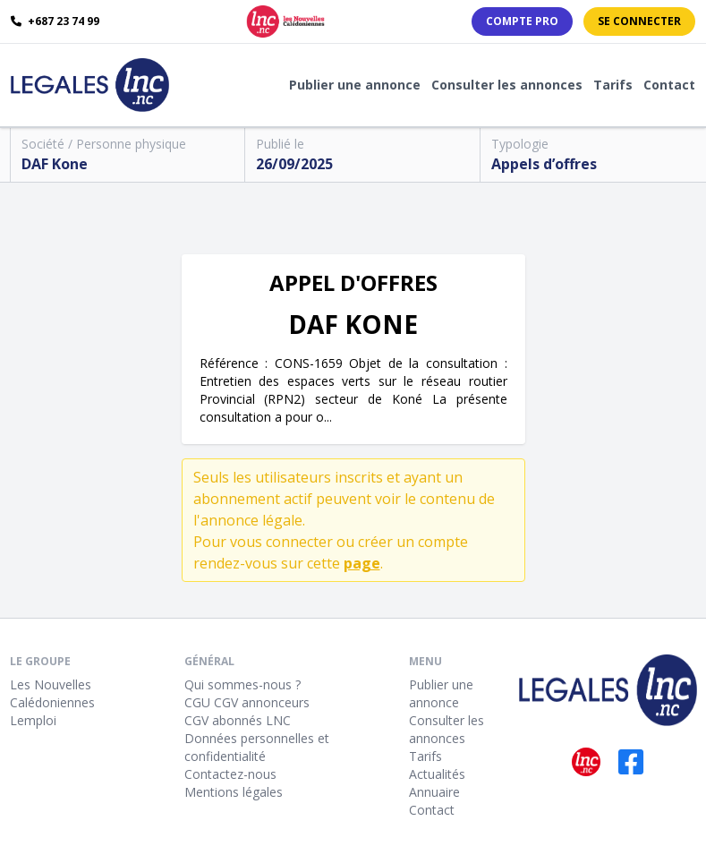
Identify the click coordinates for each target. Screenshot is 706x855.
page (362, 563)
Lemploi (33, 720)
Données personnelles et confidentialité (256, 747)
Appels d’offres (544, 164)
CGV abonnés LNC (237, 720)
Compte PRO (522, 21)
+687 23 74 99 (55, 21)
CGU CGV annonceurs (247, 702)
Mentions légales (233, 791)
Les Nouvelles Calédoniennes (52, 693)
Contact (669, 84)
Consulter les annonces (507, 84)
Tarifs (613, 84)
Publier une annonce (355, 84)
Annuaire (434, 791)
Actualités (437, 773)
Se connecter (639, 21)
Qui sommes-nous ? (242, 684)
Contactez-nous (230, 773)
